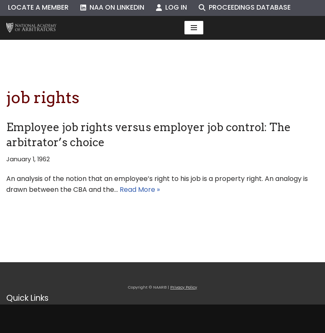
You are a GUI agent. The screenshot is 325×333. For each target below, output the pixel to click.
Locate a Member (38, 7)
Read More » (140, 189)
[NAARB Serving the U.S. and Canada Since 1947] (31, 28)
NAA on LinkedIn (112, 7)
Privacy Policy (183, 287)
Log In (171, 7)
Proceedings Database (245, 7)
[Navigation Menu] (194, 28)
